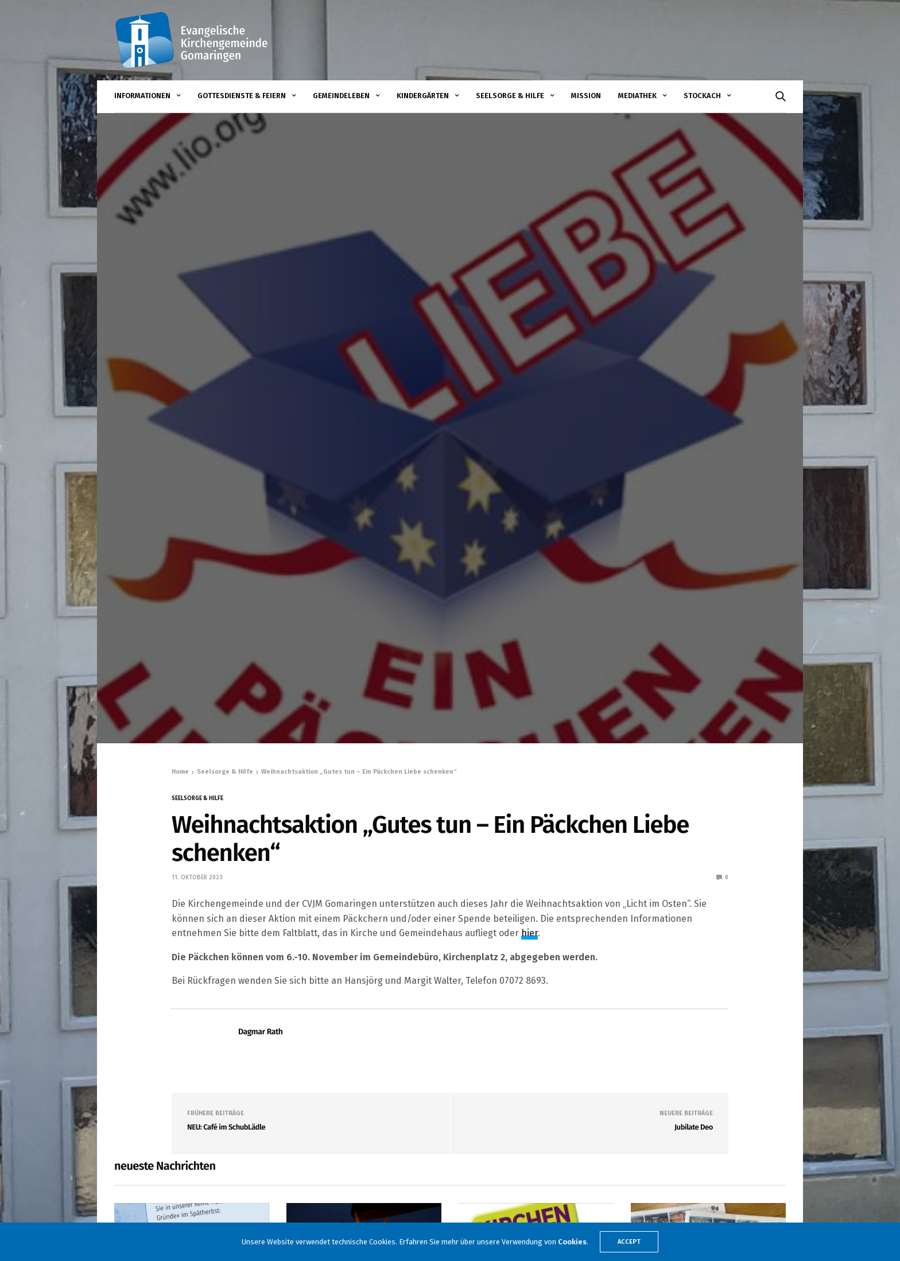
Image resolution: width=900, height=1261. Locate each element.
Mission (586, 95)
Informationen (142, 95)
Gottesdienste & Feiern (241, 95)
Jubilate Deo (693, 1127)
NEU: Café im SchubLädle (226, 1127)
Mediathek (637, 95)
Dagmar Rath (260, 1032)
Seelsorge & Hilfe (510, 95)
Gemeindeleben (341, 95)
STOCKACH (702, 95)
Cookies (572, 1241)
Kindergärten (423, 95)
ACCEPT (629, 1242)
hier (529, 933)
